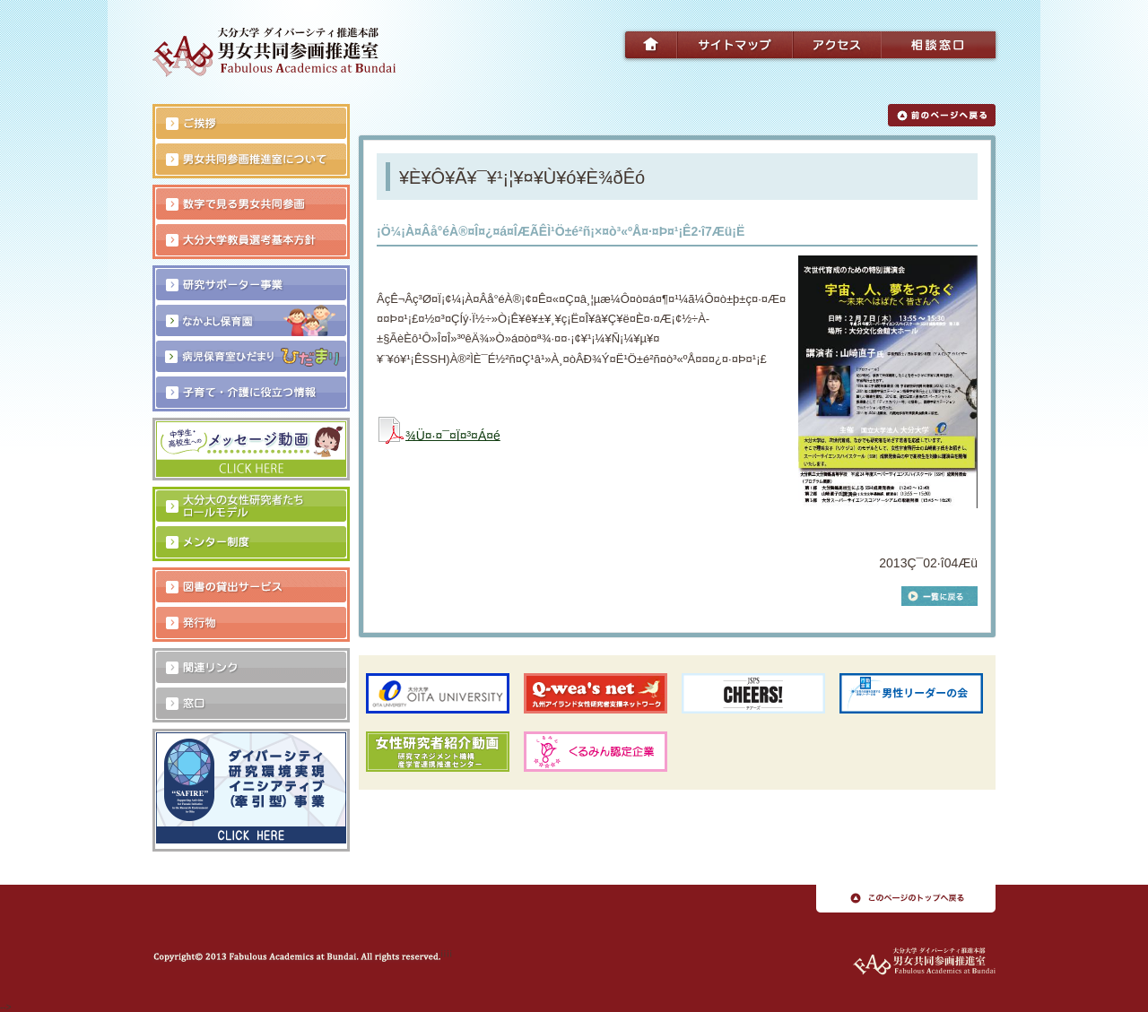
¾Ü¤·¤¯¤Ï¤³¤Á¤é (452, 435)
